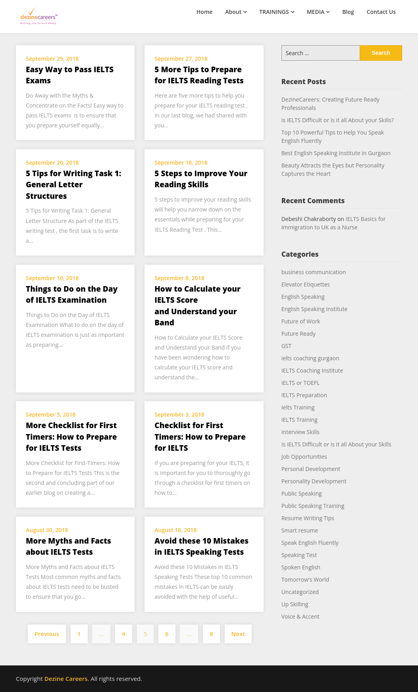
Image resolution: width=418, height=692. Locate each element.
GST (286, 346)
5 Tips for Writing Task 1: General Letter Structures (73, 184)
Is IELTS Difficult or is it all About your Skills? (337, 120)
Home (204, 11)
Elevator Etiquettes (305, 284)
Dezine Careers (66, 678)
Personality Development (314, 481)
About (233, 11)
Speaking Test (299, 555)
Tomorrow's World (305, 579)
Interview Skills (300, 432)
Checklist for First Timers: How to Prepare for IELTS (199, 436)
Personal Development (310, 469)
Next (238, 634)
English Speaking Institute (314, 309)
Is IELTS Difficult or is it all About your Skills (336, 444)
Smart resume (299, 530)
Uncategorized (300, 592)
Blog (348, 11)
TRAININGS (274, 11)
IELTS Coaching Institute (312, 370)
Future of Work (300, 321)
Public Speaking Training (313, 505)
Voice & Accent (300, 616)
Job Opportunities (304, 456)
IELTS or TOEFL (300, 382)
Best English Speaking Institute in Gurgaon (336, 153)
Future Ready (298, 333)
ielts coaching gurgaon (310, 358)
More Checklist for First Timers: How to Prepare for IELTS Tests (71, 436)
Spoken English (300, 567)
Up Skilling (294, 604)
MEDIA (316, 11)
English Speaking (303, 296)
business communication (313, 272)
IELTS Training (299, 419)
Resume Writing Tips (307, 518)
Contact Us (381, 11)
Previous (47, 634)
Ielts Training (298, 407)
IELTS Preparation (304, 395)
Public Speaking (301, 493)
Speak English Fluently (310, 542)
